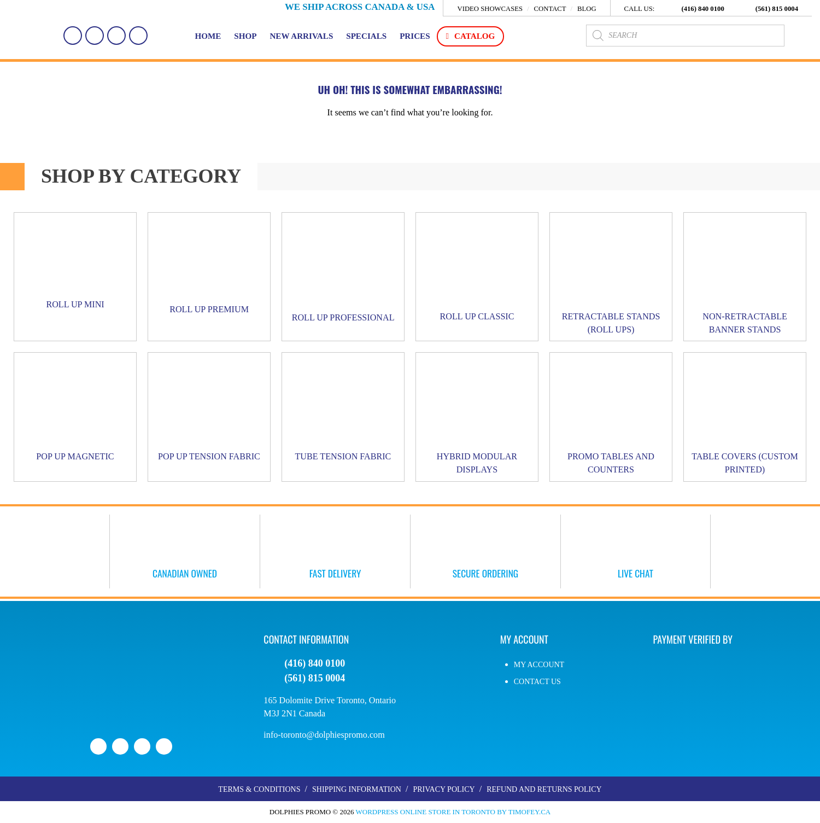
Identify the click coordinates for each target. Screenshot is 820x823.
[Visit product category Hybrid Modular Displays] (477, 417)
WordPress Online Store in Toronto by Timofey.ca (453, 812)
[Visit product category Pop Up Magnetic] (75, 410)
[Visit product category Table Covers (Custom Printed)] (745, 417)
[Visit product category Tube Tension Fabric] (343, 410)
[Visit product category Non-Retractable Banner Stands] (745, 277)
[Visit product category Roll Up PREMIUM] (209, 267)
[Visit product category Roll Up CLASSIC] (477, 270)
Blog (586, 9)
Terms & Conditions (259, 790)
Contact (550, 9)
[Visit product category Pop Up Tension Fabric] (209, 410)
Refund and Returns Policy (544, 790)
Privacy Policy (444, 790)
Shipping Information (356, 790)
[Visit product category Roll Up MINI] (75, 264)
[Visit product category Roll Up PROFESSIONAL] (343, 271)
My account (539, 665)
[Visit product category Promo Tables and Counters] (611, 417)
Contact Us (537, 682)
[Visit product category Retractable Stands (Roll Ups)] (611, 277)
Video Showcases (490, 9)
